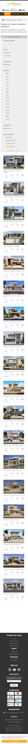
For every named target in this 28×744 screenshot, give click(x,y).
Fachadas (7, 52)
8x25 (6, 95)
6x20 (6, 79)
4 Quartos (7, 128)
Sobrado (7, 64)
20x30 (6, 116)
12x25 (6, 107)
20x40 (6, 119)
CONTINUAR (14, 741)
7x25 (6, 89)
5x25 (6, 76)
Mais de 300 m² (9, 146)
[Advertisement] (14, 617)
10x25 (6, 101)
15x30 (6, 113)
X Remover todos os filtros (14, 150)
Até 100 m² (8, 137)
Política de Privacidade (16, 738)
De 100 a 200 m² (9, 140)
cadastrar (14, 685)
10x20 (6, 98)
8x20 (6, 92)
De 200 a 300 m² (9, 143)
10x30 (6, 104)
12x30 (6, 110)
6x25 (6, 82)
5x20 (6, 73)
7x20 (6, 85)
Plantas (7, 55)
